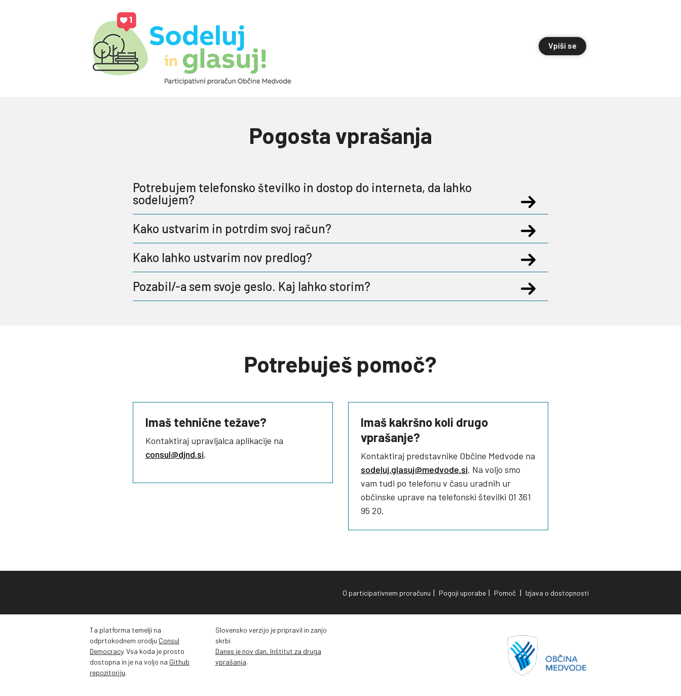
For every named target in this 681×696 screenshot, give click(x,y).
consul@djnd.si (174, 454)
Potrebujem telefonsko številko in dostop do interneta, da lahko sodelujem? (335, 193)
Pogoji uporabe (462, 593)
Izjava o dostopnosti (557, 593)
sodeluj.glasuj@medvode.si (414, 469)
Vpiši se (562, 45)
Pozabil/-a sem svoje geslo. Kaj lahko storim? (264, 286)
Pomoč (505, 593)
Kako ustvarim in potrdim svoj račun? (245, 229)
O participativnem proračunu (387, 593)
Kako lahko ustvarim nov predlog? (235, 257)
